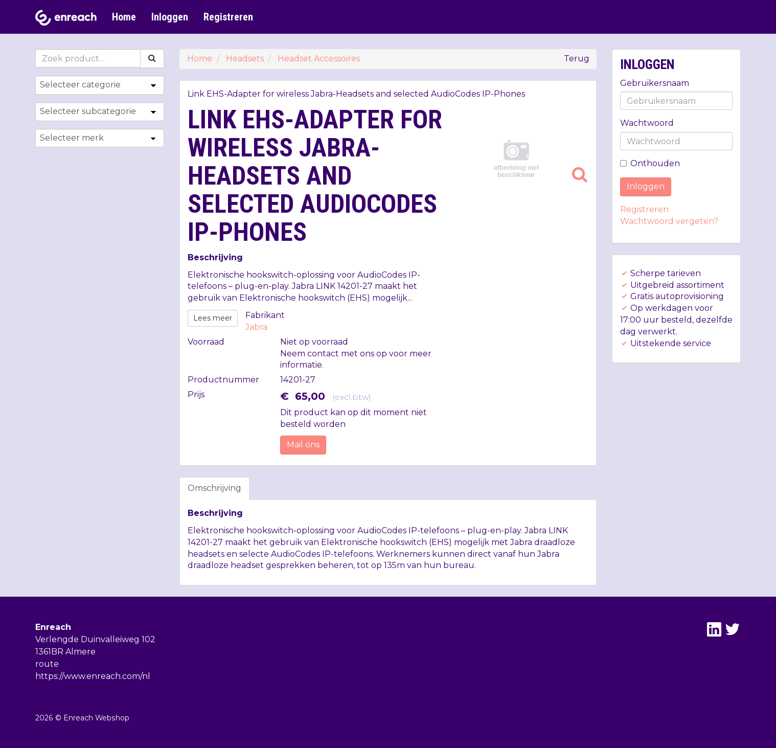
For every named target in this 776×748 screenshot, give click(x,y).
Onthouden (650, 163)
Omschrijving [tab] (214, 488)
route (47, 664)
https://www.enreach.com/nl (92, 676)
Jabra (256, 327)
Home (124, 17)
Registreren (228, 17)
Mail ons (303, 444)
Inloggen (169, 17)
